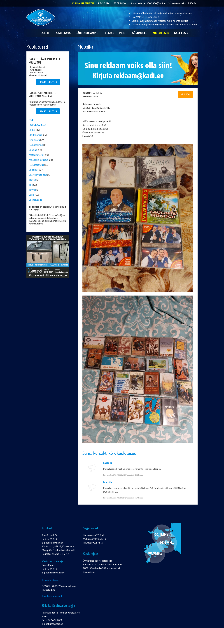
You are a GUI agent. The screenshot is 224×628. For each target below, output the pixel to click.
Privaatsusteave (50, 580)
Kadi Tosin (181, 33)
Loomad (33, 149)
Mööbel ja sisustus (38, 159)
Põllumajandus (36, 164)
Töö (31, 184)
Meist (123, 33)
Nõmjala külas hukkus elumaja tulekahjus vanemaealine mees (162, 13)
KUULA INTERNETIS (83, 3)
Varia (31, 194)
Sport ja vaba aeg (38, 174)
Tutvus (32, 189)
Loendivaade (35, 199)
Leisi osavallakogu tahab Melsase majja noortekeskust (160, 20)
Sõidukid (33, 169)
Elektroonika (35, 134)
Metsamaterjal (36, 154)
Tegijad (108, 33)
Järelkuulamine (87, 33)
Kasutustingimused (52, 595)
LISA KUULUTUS (48, 82)
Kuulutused (161, 33)
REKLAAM (103, 3)
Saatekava (63, 33)
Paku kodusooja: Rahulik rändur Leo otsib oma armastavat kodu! (165, 24)
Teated (32, 179)
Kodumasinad (36, 144)
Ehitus (32, 129)
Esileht (45, 33)
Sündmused (139, 33)
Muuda (185, 94)
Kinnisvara (34, 139)
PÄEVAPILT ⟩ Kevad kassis (145, 16)
